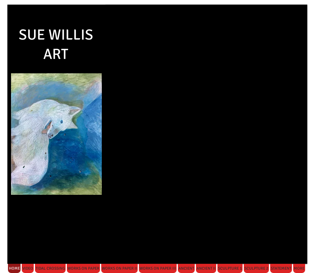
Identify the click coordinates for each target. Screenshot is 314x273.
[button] (206, 134)
